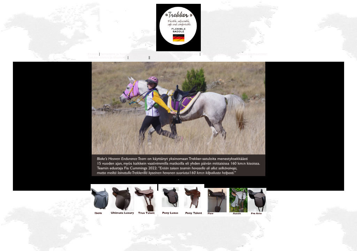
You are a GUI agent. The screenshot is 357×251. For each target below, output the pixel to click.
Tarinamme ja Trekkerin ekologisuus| (125, 54)
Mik (204, 54)
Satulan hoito (138, 57)
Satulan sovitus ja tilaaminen (108, 57)
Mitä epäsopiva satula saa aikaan (175, 54)
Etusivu (93, 54)
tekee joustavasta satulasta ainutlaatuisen (237, 54)
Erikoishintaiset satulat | (167, 57)
